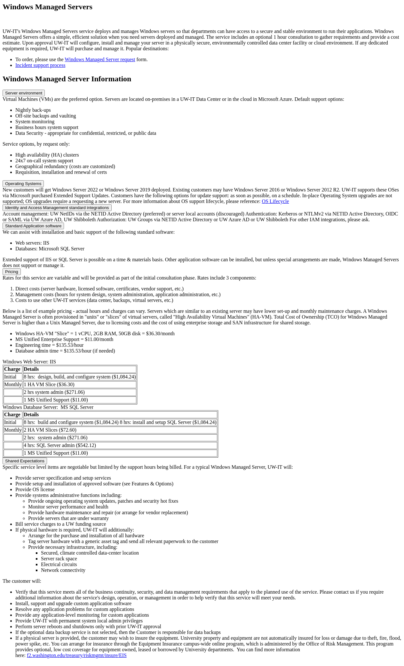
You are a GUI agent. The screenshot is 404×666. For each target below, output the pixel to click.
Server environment (23, 93)
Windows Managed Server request (100, 59)
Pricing (11, 271)
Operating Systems (23, 183)
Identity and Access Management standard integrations (57, 207)
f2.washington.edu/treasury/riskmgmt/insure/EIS (77, 655)
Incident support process (40, 65)
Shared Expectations (24, 461)
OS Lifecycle (275, 201)
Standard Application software (33, 225)
